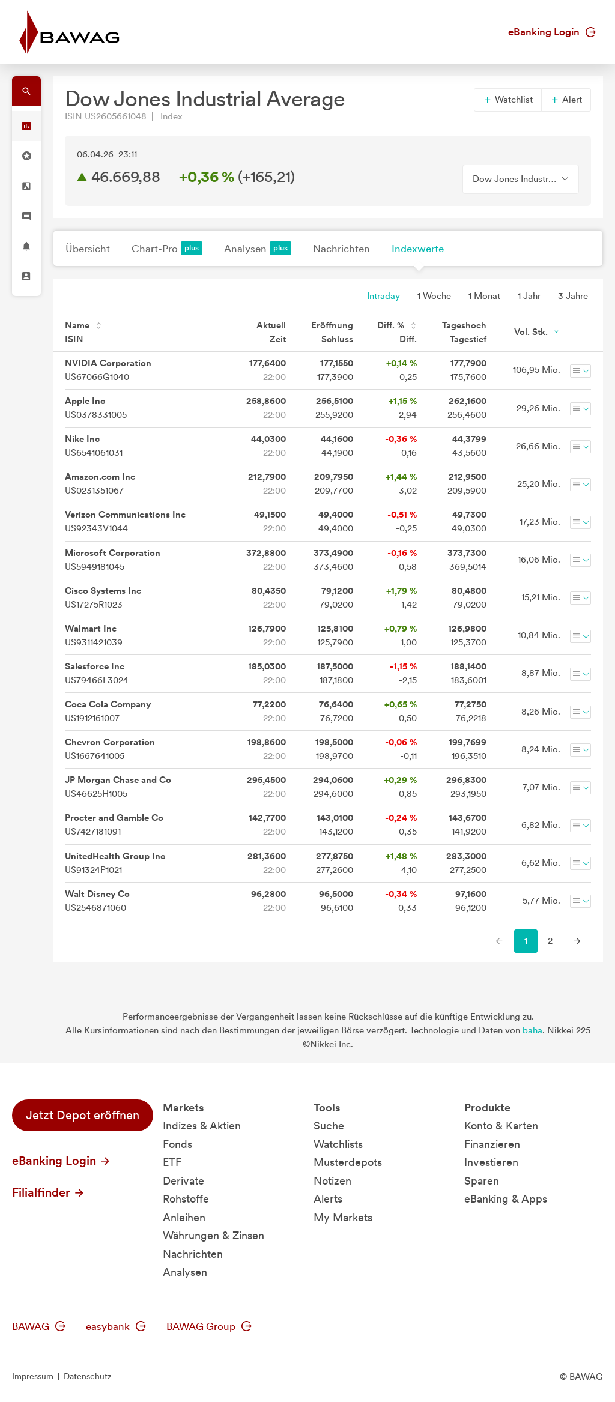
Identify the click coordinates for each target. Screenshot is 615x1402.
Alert (566, 99)
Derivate (183, 1180)
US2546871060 (97, 901)
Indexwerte (418, 249)
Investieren (491, 1162)
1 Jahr (529, 296)
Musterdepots (348, 1162)
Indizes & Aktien (202, 1125)
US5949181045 (112, 560)
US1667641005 (110, 749)
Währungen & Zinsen (213, 1235)
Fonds (177, 1144)
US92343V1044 (125, 521)
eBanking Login (552, 32)
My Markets (343, 1217)
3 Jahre (573, 296)
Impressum (32, 1376)
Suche (329, 1125)
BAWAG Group (209, 1326)
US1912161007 (108, 711)
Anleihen (184, 1217)
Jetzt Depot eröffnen (82, 1115)
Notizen (332, 1180)
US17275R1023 (103, 597)
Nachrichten (341, 249)
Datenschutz (88, 1376)
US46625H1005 (118, 787)
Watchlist (508, 99)
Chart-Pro (167, 248)
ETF (172, 1162)
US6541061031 (94, 446)
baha (532, 1030)
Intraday (383, 296)
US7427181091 (114, 824)
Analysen (257, 248)
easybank (116, 1326)
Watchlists (338, 1144)
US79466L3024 (97, 673)
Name (83, 325)
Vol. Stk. (537, 332)
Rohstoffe (186, 1198)
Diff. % (397, 325)
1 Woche (434, 296)
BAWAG (38, 1326)
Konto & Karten (501, 1125)
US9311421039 (94, 635)
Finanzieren (492, 1144)
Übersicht (87, 249)
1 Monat (484, 296)
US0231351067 (100, 483)
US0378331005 (96, 408)
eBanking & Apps (505, 1198)
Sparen (481, 1180)
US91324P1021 (115, 863)
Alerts (328, 1198)
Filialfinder (48, 1192)
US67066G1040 (108, 370)
